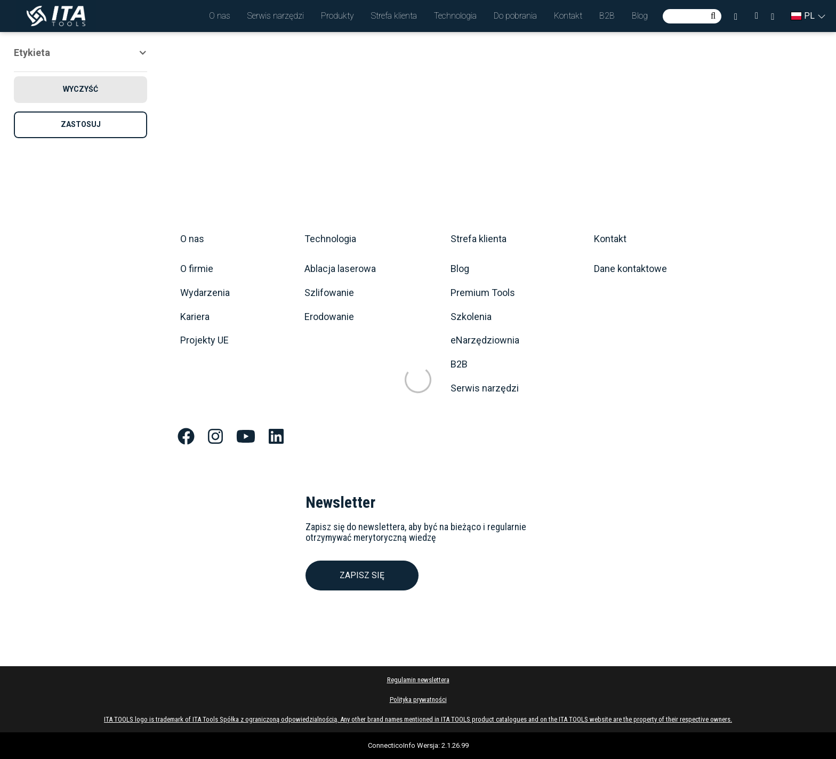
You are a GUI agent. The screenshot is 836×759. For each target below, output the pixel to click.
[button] (219, 16)
